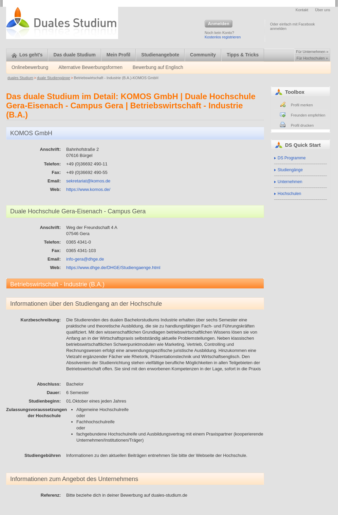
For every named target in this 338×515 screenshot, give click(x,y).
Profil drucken (302, 125)
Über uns (322, 10)
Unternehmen (290, 181)
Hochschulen (289, 193)
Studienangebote (160, 54)
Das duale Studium (74, 54)
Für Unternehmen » (312, 52)
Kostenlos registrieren (223, 37)
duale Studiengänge (53, 78)
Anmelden (218, 24)
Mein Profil (119, 54)
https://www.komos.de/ (88, 189)
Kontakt (302, 10)
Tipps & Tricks (243, 54)
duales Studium (20, 78)
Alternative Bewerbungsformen (90, 67)
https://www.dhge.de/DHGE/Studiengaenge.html (113, 267)
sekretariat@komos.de (88, 180)
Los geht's (27, 54)
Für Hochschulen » (312, 58)
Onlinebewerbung (30, 67)
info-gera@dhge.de (85, 259)
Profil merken (302, 105)
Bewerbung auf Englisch (158, 67)
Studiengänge (290, 169)
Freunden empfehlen (308, 115)
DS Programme (292, 158)
